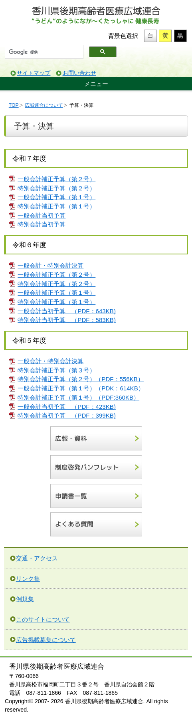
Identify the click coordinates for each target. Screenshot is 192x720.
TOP (14, 105)
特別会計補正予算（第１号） (56, 206)
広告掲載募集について (46, 639)
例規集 (25, 599)
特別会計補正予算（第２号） (56, 188)
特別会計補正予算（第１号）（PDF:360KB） (78, 397)
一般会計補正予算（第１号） (56, 197)
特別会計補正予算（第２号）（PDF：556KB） (81, 379)
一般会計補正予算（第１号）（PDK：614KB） (81, 388)
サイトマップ (33, 73)
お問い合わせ (79, 73)
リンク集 (28, 578)
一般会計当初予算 (41, 215)
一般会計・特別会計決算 (50, 265)
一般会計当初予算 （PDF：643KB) (67, 311)
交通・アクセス (37, 558)
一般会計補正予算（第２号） (56, 179)
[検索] (43, 52)
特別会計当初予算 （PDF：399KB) (67, 415)
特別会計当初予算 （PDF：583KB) (67, 319)
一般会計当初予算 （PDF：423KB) (67, 406)
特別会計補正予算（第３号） (56, 370)
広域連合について (44, 105)
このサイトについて (43, 619)
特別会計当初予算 (41, 224)
